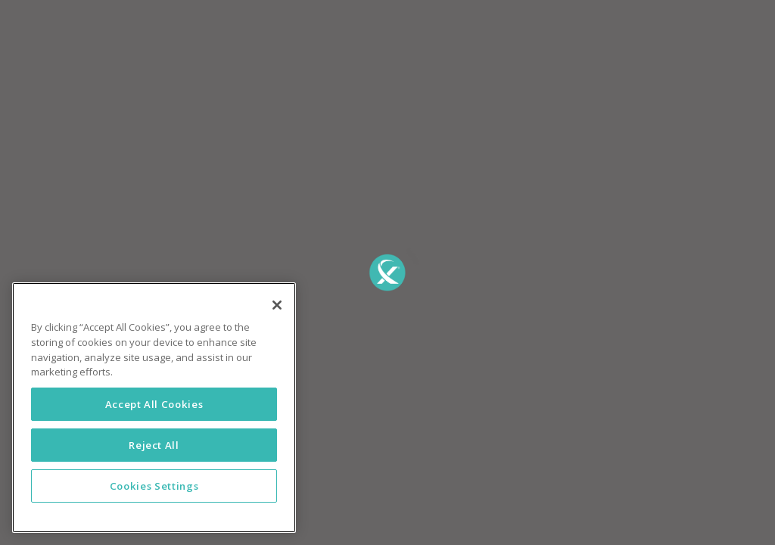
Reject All (154, 445)
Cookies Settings (154, 486)
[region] (154, 407)
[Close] (277, 305)
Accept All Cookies (154, 404)
